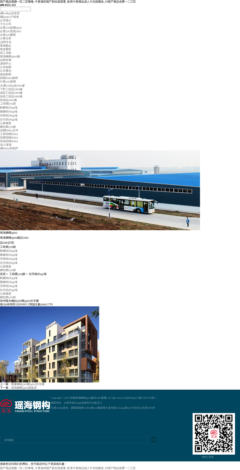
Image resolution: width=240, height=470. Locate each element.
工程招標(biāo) (9, 133)
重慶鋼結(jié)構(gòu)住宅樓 (27, 384)
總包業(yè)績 (8, 126)
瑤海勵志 (5, 45)
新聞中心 (5, 63)
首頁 (3, 274)
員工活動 (5, 52)
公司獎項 (5, 70)
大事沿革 (5, 38)
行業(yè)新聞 (8, 81)
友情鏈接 (9, 440)
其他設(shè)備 (8, 100)
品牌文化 (5, 42)
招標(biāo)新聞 (9, 78)
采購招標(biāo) (9, 137)
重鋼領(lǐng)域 (8, 111)
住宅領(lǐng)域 (8, 119)
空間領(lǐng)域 (8, 115)
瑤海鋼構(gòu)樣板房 (24, 387)
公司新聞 (5, 67)
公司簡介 (5, 20)
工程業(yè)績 (8, 103)
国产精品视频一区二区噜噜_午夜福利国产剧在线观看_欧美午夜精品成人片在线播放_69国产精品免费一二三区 (68, 1)
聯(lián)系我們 (8, 148)
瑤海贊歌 (5, 49)
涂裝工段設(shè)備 (11, 96)
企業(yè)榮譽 (8, 34)
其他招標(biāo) (9, 141)
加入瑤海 (5, 144)
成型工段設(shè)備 (11, 92)
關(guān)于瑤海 (9, 16)
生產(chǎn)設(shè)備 (12, 85)
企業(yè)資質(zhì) (10, 31)
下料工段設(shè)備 (11, 89)
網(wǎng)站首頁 (9, 13)
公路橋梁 (5, 123)
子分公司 (5, 24)
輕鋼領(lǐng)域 (8, 107)
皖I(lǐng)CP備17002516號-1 (141, 397)
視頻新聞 (5, 74)
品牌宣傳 (5, 60)
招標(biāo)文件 (9, 130)
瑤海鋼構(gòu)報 (10, 56)
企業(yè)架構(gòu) (11, 27)
